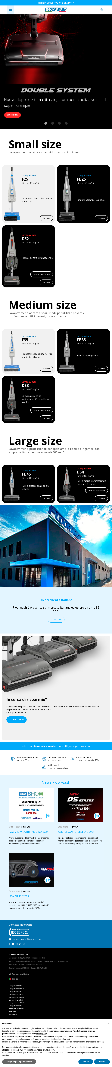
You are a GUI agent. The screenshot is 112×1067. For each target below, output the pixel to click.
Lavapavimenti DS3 (16, 1000)
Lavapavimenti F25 (16, 986)
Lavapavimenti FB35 (16, 997)
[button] (101, 9)
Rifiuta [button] (86, 1062)
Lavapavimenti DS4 (16, 1006)
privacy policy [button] (48, 1050)
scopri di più (16, 719)
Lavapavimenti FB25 (16, 989)
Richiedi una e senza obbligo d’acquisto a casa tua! (56, 746)
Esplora (46, 218)
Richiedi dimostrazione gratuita (56, 3)
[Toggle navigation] (10, 9)
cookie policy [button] (41, 1034)
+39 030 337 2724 (61, 961)
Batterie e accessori (16, 1008)
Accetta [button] (101, 1062)
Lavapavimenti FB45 (16, 1003)
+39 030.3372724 (19, 961)
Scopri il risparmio (41, 274)
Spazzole (12, 1011)
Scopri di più (12, 115)
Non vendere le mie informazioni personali (86, 1042)
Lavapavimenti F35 (16, 994)
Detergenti (13, 1014)
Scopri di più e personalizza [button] (19, 1062)
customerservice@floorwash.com (25, 939)
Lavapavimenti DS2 (16, 991)
